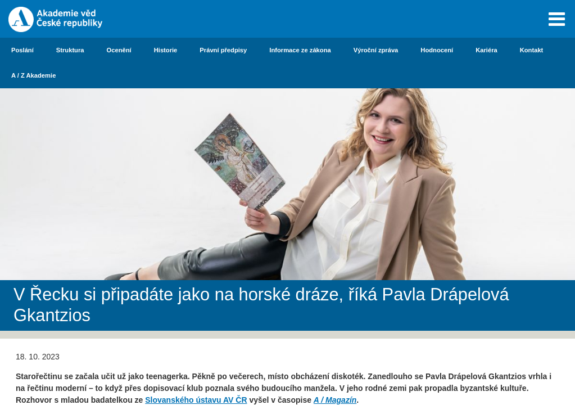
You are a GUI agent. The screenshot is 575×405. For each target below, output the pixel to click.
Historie (166, 50)
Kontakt (532, 50)
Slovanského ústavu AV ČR (196, 399)
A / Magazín (335, 399)
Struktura (70, 50)
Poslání (22, 50)
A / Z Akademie (33, 75)
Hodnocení (436, 50)
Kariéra (486, 50)
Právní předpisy (223, 50)
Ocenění (119, 50)
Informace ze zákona (299, 50)
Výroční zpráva (376, 50)
